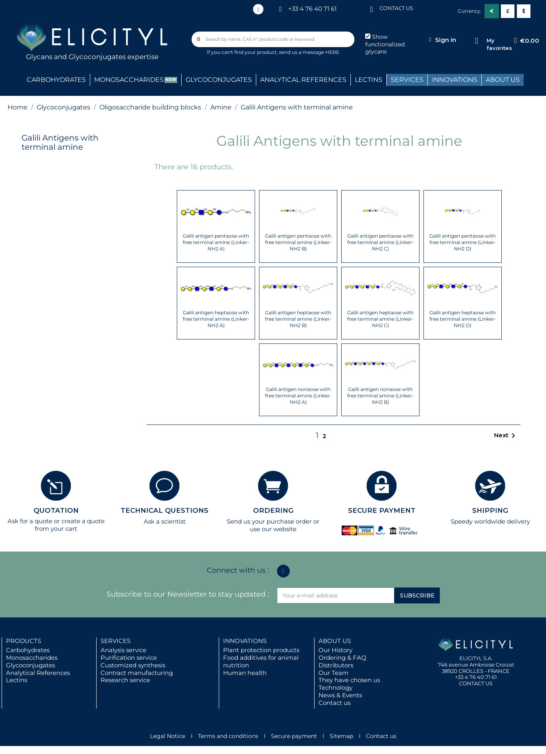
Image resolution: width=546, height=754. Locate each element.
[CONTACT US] (372, 8)
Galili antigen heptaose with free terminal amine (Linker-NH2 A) (216, 319)
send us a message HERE (309, 52)
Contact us (334, 702)
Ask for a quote (30, 521)
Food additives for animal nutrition (261, 661)
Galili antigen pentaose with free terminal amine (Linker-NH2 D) (462, 242)
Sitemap (341, 736)
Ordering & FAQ (342, 657)
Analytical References (38, 673)
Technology (335, 687)
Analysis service (123, 650)
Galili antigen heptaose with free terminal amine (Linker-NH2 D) (462, 319)
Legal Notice (167, 736)
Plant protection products (261, 650)
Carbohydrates (27, 650)
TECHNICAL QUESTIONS (164, 510)
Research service (125, 680)
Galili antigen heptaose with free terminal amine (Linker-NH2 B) (298, 319)
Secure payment (294, 736)
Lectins (16, 680)
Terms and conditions (228, 736)
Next (506, 435)
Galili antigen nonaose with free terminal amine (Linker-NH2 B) (380, 395)
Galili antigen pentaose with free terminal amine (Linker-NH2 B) (298, 242)
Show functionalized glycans (385, 44)
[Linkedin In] (258, 9)
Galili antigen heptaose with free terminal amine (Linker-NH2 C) (380, 319)
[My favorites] (476, 41)
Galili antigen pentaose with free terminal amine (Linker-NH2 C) (380, 242)
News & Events (340, 695)
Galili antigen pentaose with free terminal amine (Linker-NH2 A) (216, 242)
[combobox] (273, 39)
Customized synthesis (133, 665)
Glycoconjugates (30, 665)
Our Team (333, 673)
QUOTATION (56, 510)
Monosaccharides (31, 657)
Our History (335, 650)
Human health (245, 673)
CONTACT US (396, 8)
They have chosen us (349, 680)
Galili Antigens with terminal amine (60, 142)
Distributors (335, 665)
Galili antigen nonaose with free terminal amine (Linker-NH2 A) (298, 395)
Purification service (129, 657)
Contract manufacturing (137, 673)
